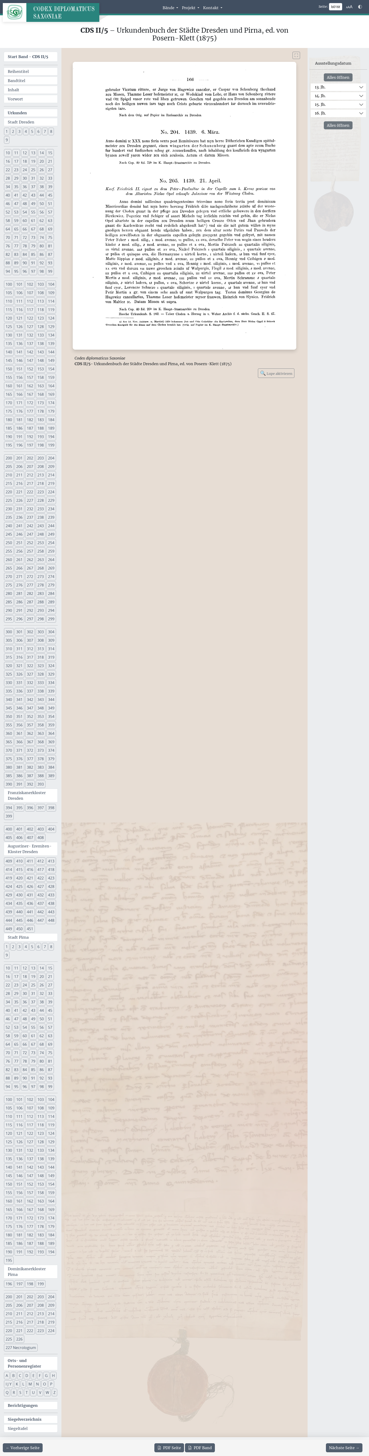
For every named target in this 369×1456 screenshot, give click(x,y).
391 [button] (19, 784)
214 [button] (51, 475)
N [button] (37, 1384)
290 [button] (9, 610)
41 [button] (16, 195)
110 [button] (9, 301)
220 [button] (9, 492)
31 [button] (33, 178)
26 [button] (42, 169)
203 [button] (40, 458)
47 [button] (16, 203)
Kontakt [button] (211, 7)
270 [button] (9, 576)
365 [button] (9, 741)
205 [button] (9, 466)
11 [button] (16, 152)
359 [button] (51, 725)
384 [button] (51, 767)
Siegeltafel (18, 1428)
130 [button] (9, 335)
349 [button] (51, 708)
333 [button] (40, 682)
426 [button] (30, 886)
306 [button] (19, 640)
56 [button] (42, 212)
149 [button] (51, 360)
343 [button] (40, 699)
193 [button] (40, 436)
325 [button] (9, 674)
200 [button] (9, 458)
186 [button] (19, 428)
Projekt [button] (189, 7)
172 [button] (30, 402)
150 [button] (9, 369)
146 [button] (19, 360)
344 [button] (51, 699)
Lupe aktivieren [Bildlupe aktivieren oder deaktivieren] (276, 373)
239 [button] (51, 517)
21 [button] (50, 161)
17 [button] (16, 161)
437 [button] (40, 903)
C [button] (20, 1375)
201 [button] (19, 458)
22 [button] (8, 169)
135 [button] (9, 343)
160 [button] (9, 385)
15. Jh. (320, 104)
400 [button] (9, 829)
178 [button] (40, 411)
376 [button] (19, 758)
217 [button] (30, 483)
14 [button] (42, 152)
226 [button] (19, 500)
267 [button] (30, 568)
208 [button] (40, 466)
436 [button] (30, 903)
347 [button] (30, 708)
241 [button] (19, 525)
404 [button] (51, 829)
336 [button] (19, 691)
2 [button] (13, 131)
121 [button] (19, 318)
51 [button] (50, 203)
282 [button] (30, 593)
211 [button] (19, 475)
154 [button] (51, 369)
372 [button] (30, 750)
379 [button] (51, 758)
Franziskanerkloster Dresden (27, 795)
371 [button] (19, 750)
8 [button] (51, 131)
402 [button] (30, 829)
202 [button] (30, 458)
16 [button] (8, 161)
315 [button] (9, 657)
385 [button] (9, 775)
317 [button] (30, 657)
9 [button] (7, 139)
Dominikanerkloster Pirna (27, 1271)
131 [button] (19, 335)
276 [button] (19, 585)
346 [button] (19, 708)
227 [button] (30, 500)
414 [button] (9, 869)
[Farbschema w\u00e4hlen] (360, 7)
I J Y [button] (9, 1384)
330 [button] (9, 682)
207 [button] (30, 466)
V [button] (40, 1392)
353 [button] (40, 716)
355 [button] (9, 725)
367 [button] (30, 741)
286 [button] (19, 602)
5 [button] (32, 131)
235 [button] (9, 517)
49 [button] (33, 203)
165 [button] (9, 394)
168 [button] (40, 394)
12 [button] (25, 152)
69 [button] (50, 229)
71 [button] (16, 237)
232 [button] (30, 508)
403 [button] (40, 829)
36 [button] (25, 186)
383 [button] (40, 767)
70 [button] (8, 237)
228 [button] (40, 500)
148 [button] (40, 360)
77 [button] (16, 246)
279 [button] (51, 585)
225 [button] (9, 500)
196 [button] (19, 445)
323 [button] (40, 665)
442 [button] (40, 911)
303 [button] (40, 631)
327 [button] (30, 674)
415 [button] (19, 869)
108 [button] (40, 292)
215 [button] (9, 483)
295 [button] (9, 618)
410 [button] (19, 861)
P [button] (51, 1384)
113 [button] (40, 301)
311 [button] (19, 648)
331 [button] (19, 682)
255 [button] (9, 551)
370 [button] (9, 750)
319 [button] (51, 657)
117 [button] (30, 309)
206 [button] (19, 466)
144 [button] (51, 352)
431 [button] (30, 895)
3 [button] (19, 131)
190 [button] (9, 436)
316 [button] (19, 657)
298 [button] (40, 618)
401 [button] (19, 829)
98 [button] (42, 271)
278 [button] (40, 585)
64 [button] (8, 229)
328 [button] (40, 674)
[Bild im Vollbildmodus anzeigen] (296, 55)
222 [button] (30, 492)
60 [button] (25, 220)
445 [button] (19, 920)
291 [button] (19, 610)
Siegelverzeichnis (24, 1419)
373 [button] (40, 750)
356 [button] (19, 725)
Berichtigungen (23, 1405)
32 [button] (42, 178)
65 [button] (16, 229)
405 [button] (9, 837)
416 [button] (30, 869)
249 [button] (51, 534)
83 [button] (16, 254)
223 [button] (40, 492)
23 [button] (16, 169)
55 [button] (33, 212)
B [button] (13, 1375)
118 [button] (40, 309)
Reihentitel (18, 71)
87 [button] (50, 254)
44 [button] (42, 195)
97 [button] (33, 271)
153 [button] (40, 369)
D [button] (26, 1375)
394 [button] (9, 807)
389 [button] (51, 775)
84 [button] (25, 254)
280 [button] (9, 593)
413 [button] (51, 861)
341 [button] (19, 699)
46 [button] (8, 203)
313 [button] (40, 648)
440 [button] (19, 911)
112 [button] (30, 301)
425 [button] (19, 886)
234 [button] (51, 508)
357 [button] (30, 725)
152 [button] (30, 369)
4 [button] (26, 131)
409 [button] (9, 861)
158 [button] (40, 377)
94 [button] (8, 271)
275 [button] (9, 585)
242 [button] (30, 525)
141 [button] (19, 352)
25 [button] (33, 169)
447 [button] (40, 920)
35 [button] (16, 186)
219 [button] (51, 483)
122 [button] (30, 318)
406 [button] (19, 837)
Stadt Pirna (18, 937)
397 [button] (40, 807)
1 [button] (7, 131)
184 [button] (51, 419)
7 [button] (45, 131)
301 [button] (19, 631)
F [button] (40, 1375)
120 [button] (9, 318)
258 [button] (40, 551)
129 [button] (51, 326)
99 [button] (50, 271)
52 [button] (8, 212)
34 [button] (8, 186)
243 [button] (40, 525)
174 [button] (51, 402)
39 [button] (50, 186)
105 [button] (9, 292)
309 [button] (51, 640)
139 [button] (51, 343)
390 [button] (9, 784)
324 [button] (51, 665)
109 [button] (51, 292)
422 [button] (40, 878)
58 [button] (8, 220)
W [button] (47, 1392)
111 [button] (19, 301)
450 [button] (19, 928)
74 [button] (42, 237)
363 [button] (40, 733)
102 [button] (30, 284)
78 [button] (25, 246)
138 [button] (40, 343)
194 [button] (51, 436)
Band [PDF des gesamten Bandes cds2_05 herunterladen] (200, 1448)
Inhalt (13, 89)
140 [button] (9, 352)
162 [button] (30, 385)
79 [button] (33, 246)
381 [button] (19, 767)
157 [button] (30, 377)
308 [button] (40, 640)
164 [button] (51, 385)
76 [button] (8, 246)
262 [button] (30, 559)
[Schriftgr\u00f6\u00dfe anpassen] (349, 7)
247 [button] (30, 534)
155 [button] (9, 377)
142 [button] (30, 352)
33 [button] (50, 178)
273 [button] (40, 576)
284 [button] (51, 593)
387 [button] (30, 775)
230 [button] (9, 508)
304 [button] (51, 631)
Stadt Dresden (21, 122)
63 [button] (50, 220)
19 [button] (33, 161)
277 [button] (30, 585)
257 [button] (30, 551)
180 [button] (9, 419)
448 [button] (51, 920)
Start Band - (28, 56)
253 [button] (40, 542)
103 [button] (40, 284)
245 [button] (9, 534)
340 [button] (9, 699)
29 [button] (16, 178)
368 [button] (40, 741)
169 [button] (51, 394)
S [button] (20, 1392)
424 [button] (9, 886)
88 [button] (8, 262)
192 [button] (30, 436)
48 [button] (25, 203)
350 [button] (9, 716)
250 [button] (9, 542)
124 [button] (51, 318)
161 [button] (19, 385)
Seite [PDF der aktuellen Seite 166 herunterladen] (169, 1448)
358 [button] (40, 725)
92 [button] (42, 262)
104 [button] (51, 284)
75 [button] (50, 237)
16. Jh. (320, 113)
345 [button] (9, 708)
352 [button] (30, 716)
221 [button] (19, 492)
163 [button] (40, 385)
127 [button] (30, 326)
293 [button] (40, 610)
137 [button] (30, 343)
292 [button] (30, 610)
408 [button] (40, 837)
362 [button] (30, 733)
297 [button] (30, 618)
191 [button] (19, 436)
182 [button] (30, 419)
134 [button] (51, 335)
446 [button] (30, 920)
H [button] (53, 1375)
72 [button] (25, 237)
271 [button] (19, 576)
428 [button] (51, 886)
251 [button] (19, 542)
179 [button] (51, 411)
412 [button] (40, 861)
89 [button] (16, 262)
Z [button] (54, 1392)
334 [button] (51, 682)
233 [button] (40, 508)
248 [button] (40, 534)
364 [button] (51, 733)
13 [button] (33, 152)
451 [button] (30, 928)
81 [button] (50, 246)
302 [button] (30, 631)
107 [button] (30, 292)
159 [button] (51, 377)
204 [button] (51, 458)
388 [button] (40, 775)
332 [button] (30, 682)
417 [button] (40, 869)
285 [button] (9, 602)
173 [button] (40, 402)
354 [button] (51, 716)
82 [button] (8, 254)
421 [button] (30, 878)
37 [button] (33, 186)
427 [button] (40, 886)
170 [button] (9, 402)
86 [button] (42, 254)
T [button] (27, 1392)
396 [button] (30, 807)
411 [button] (30, 861)
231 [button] (19, 508)
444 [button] (9, 920)
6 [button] (38, 131)
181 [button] (19, 419)
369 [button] (51, 741)
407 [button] (30, 837)
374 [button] (51, 750)
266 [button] (19, 568)
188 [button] (40, 428)
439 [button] (9, 911)
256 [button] (19, 551)
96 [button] (25, 271)
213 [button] (40, 475)
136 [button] (19, 343)
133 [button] (40, 335)
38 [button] (42, 186)
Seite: (323, 6)
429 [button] (9, 895)
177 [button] (30, 411)
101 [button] (19, 284)
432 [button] (40, 895)
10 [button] (8, 152)
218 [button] (40, 483)
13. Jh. (320, 87)
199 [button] (51, 445)
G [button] (46, 1375)
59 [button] (16, 220)
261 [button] (19, 559)
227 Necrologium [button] (21, 1347)
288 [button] (40, 602)
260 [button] (9, 559)
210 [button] (9, 475)
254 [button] (51, 542)
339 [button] (51, 691)
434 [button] (9, 903)
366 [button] (19, 741)
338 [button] (40, 691)
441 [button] (30, 911)
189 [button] (51, 428)
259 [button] (51, 551)
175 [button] (9, 411)
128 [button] (40, 326)
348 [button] (40, 708)
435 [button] (19, 903)
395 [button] (19, 807)
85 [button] (33, 254)
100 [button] (9, 284)
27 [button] (50, 169)
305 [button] (9, 640)
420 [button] (19, 878)
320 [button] (9, 665)
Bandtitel (16, 80)
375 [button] (9, 758)
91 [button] (33, 262)
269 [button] (51, 568)
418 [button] (51, 869)
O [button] (44, 1384)
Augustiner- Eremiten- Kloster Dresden (30, 849)
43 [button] (33, 195)
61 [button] (33, 220)
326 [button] (19, 674)
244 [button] (51, 525)
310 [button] (9, 648)
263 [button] (40, 559)
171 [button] (19, 402)
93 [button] (50, 262)
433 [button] (51, 895)
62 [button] (42, 220)
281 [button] (19, 593)
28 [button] (8, 178)
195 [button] (9, 445)
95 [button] (16, 271)
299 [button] (51, 618)
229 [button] (51, 500)
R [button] (14, 1392)
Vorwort (15, 99)
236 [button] (19, 517)
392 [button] (30, 784)
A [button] (7, 1375)
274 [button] (51, 576)
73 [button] (33, 237)
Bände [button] (169, 7)
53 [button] (16, 212)
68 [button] (42, 229)
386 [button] (19, 775)
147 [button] (30, 360)
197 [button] (30, 445)
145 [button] (9, 360)
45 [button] (50, 195)
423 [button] (51, 878)
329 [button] (51, 674)
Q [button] (7, 1392)
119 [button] (51, 309)
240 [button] (9, 525)
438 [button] (51, 903)
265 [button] (9, 568)
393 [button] (40, 784)
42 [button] (25, 195)
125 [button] (9, 326)
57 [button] (50, 212)
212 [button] (30, 475)
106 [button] (19, 292)
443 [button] (51, 911)
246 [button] (19, 534)
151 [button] (19, 369)
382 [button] (30, 767)
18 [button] (25, 161)
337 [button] (30, 691)
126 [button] (19, 326)
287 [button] (30, 602)
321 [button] (19, 665)
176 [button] (19, 411)
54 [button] (25, 212)
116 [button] (19, 309)
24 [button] (25, 169)
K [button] (17, 1384)
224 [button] (51, 492)
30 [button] (25, 178)
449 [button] (9, 928)
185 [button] (9, 428)
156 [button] (19, 377)
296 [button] (19, 618)
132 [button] (30, 335)
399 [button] (9, 816)
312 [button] (30, 648)
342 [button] (30, 699)
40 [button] (8, 195)
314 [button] (51, 648)
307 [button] (30, 640)
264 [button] (51, 559)
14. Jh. (320, 95)
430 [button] (19, 895)
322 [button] (30, 665)
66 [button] (25, 229)
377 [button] (30, 758)
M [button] (30, 1384)
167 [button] (30, 394)
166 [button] (19, 394)
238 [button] (40, 517)
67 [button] (33, 229)
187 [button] (30, 428)
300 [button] (9, 631)
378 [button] (40, 758)
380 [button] (9, 767)
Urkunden (17, 113)
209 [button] (51, 466)
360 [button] (9, 733)
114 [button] (51, 301)
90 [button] (25, 262)
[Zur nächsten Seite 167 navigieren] (344, 1447)
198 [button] (40, 445)
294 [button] (51, 610)
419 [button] (9, 878)
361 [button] (19, 733)
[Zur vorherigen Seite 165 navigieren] (23, 1447)
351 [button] (19, 716)
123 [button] (40, 318)
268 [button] (40, 568)
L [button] (23, 1384)
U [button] (33, 1392)
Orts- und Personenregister (24, 1363)
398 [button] (51, 807)
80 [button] (42, 246)
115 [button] (9, 309)
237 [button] (30, 517)
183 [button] (40, 419)
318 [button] (40, 657)
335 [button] (9, 691)
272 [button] (30, 576)
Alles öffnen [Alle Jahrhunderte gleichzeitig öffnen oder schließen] (338, 77)
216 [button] (19, 483)
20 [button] (42, 161)
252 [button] (30, 542)
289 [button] (51, 602)
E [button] (33, 1375)
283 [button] (40, 593)
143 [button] (40, 352)
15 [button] (50, 152)
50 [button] (42, 203)
